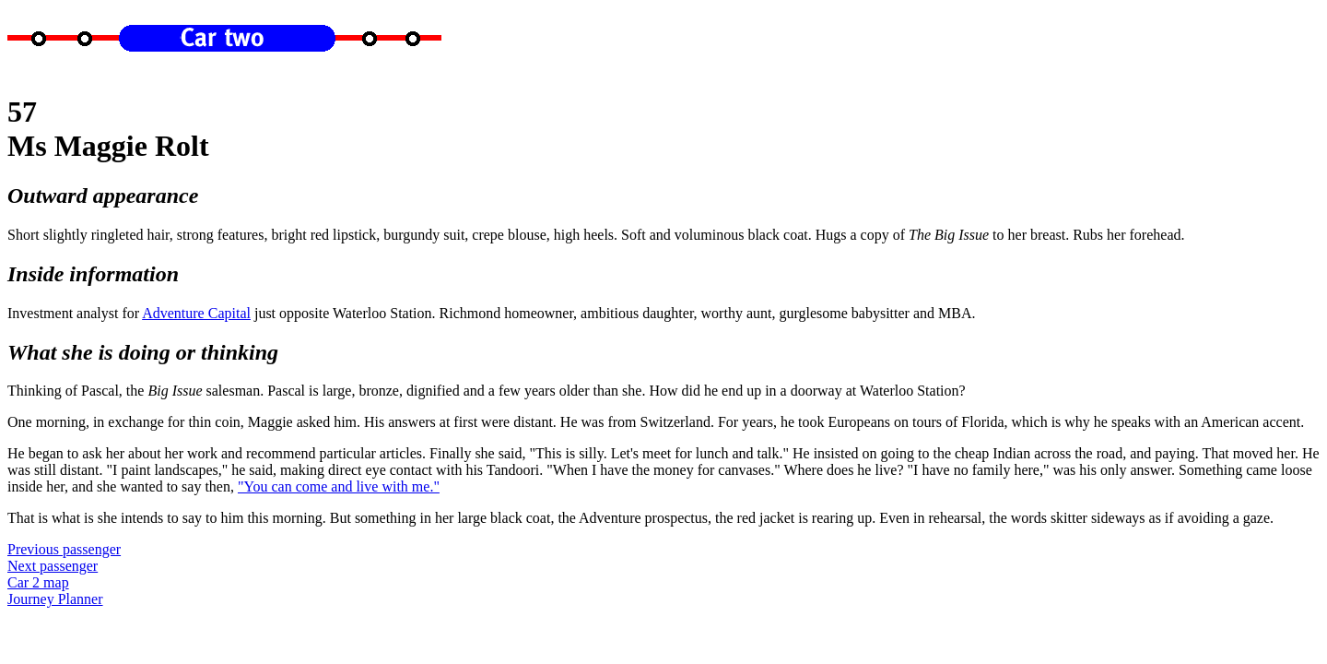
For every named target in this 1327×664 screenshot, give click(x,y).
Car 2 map (38, 582)
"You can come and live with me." (339, 486)
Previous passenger (64, 549)
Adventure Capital (196, 313)
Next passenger (52, 566)
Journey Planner (55, 599)
